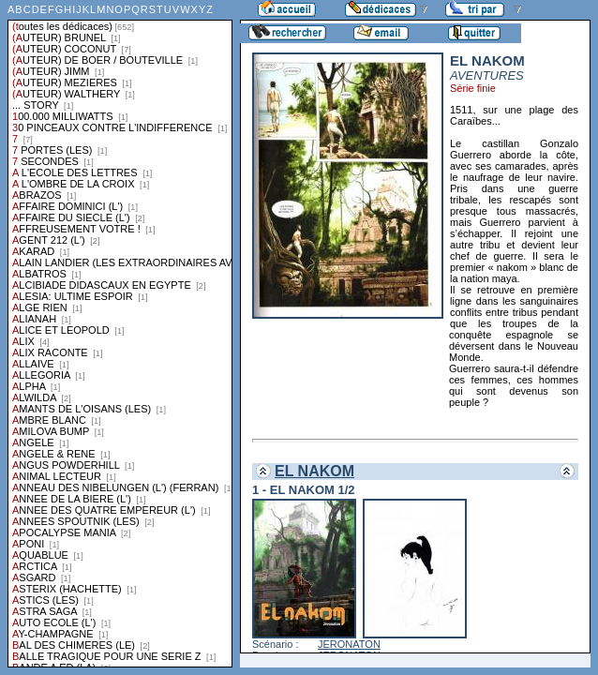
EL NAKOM (314, 471)
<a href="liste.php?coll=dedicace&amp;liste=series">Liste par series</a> (119, 334)
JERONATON (349, 644)
